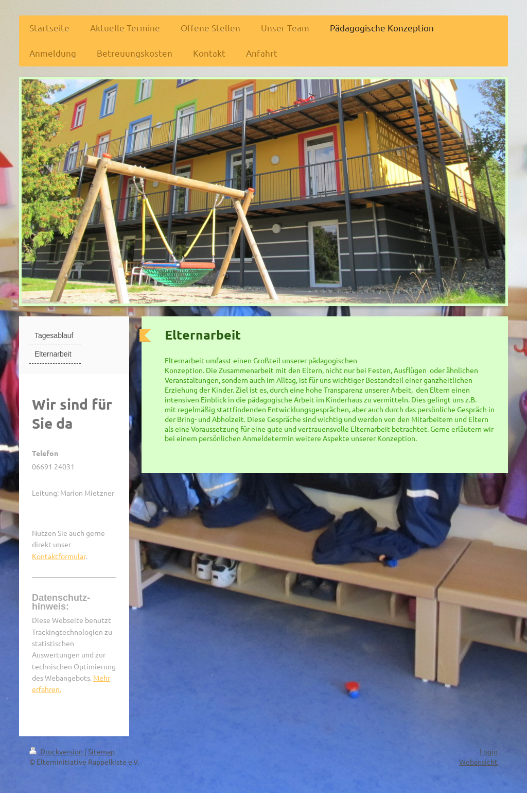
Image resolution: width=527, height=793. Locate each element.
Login (489, 751)
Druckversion (56, 751)
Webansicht (478, 761)
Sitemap (101, 751)
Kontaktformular (58, 556)
